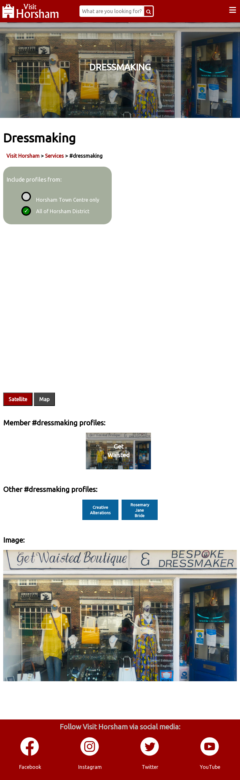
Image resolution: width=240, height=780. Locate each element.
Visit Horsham (23, 156)
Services (54, 156)
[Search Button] (151, 11)
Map (44, 399)
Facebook (30, 767)
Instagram (90, 767)
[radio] (25, 195)
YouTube (210, 767)
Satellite (18, 399)
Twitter (150, 767)
